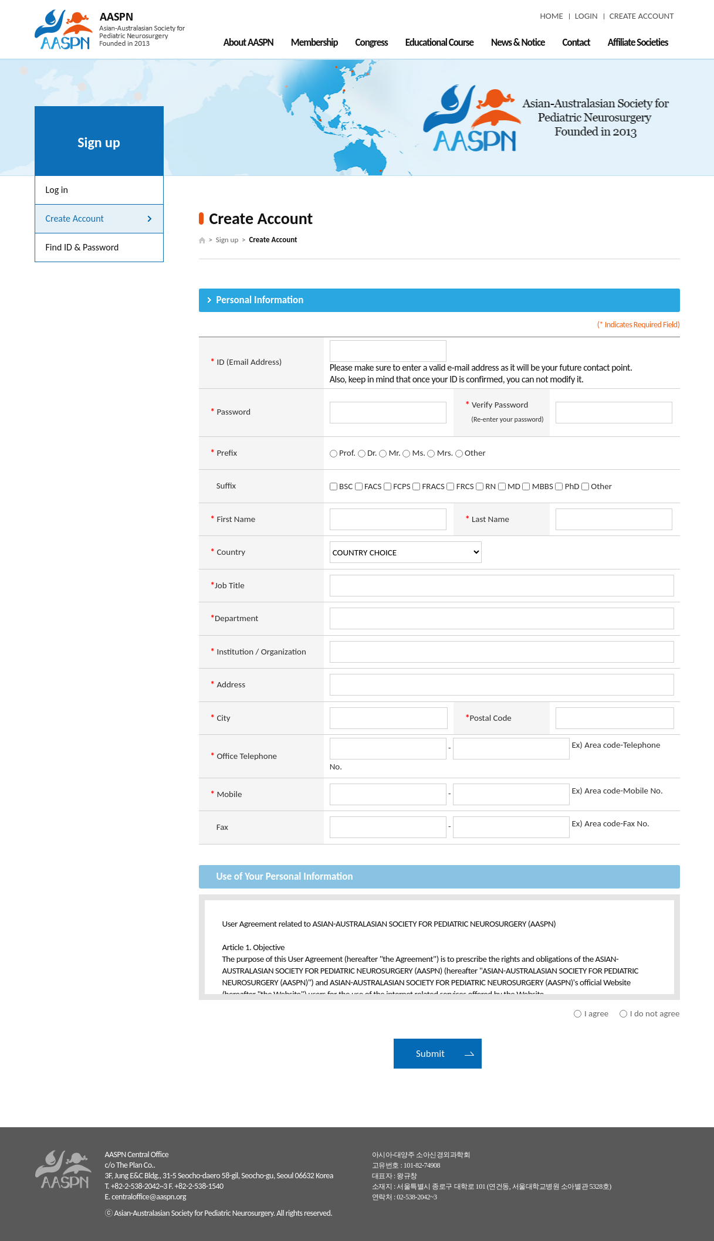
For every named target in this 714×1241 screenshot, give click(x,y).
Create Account (75, 218)
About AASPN (248, 42)
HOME (551, 16)
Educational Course (439, 42)
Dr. (367, 452)
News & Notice (518, 42)
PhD (567, 486)
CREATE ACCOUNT (642, 16)
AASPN (110, 29)
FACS (368, 486)
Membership (314, 42)
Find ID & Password (82, 247)
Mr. (390, 452)
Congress (372, 42)
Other (470, 452)
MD (509, 486)
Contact (576, 42)
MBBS (537, 486)
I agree (596, 1013)
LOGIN (586, 16)
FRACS (428, 486)
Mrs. (440, 452)
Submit (430, 1053)
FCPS (397, 486)
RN (486, 486)
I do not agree (655, 1013)
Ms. (413, 452)
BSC (341, 486)
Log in (57, 189)
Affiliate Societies (638, 42)
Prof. (343, 452)
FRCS (459, 486)
